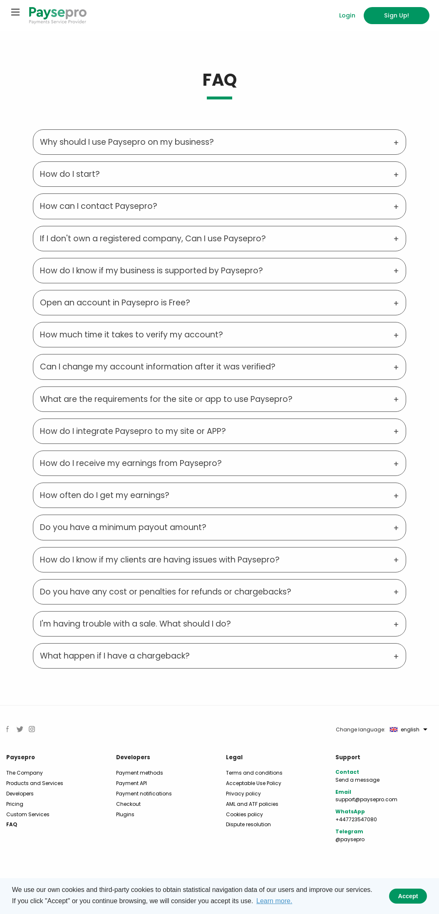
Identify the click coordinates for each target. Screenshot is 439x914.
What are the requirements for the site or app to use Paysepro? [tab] (166, 399)
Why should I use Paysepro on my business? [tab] (127, 142)
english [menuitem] (404, 729)
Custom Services (28, 814)
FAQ (11, 824)
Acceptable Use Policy (253, 783)
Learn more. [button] (274, 900)
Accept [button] (408, 896)
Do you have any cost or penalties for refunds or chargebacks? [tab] (165, 591)
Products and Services (34, 783)
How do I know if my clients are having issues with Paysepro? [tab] (160, 559)
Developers (20, 793)
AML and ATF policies (252, 803)
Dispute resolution (248, 824)
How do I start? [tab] (70, 174)
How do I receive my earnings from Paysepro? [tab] (131, 463)
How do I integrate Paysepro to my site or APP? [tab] (133, 431)
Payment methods (139, 772)
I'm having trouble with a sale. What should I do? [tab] (135, 623)
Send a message (357, 779)
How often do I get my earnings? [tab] (104, 495)
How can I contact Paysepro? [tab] (98, 206)
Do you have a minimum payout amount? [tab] (123, 527)
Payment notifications (144, 793)
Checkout (128, 803)
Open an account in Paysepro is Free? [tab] (115, 302)
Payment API (131, 783)
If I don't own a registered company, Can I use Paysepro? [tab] (153, 238)
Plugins (125, 814)
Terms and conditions (254, 772)
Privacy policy (243, 793)
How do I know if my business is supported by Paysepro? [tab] (151, 270)
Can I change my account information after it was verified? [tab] (157, 366)
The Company (24, 772)
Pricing (14, 803)
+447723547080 (356, 819)
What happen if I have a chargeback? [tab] (115, 655)
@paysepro (350, 839)
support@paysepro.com (366, 799)
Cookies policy (244, 814)
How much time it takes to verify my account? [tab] (131, 334)
